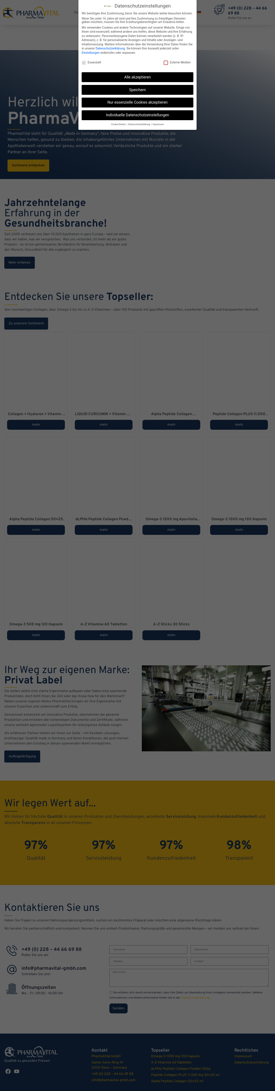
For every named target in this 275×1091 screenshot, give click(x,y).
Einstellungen (91, 52)
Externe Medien (177, 62)
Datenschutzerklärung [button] (139, 124)
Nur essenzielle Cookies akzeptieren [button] (137, 102)
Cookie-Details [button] (118, 124)
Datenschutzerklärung (110, 48)
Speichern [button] (137, 89)
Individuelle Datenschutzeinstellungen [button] (137, 115)
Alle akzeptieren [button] (137, 77)
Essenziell (91, 62)
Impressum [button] (158, 124)
